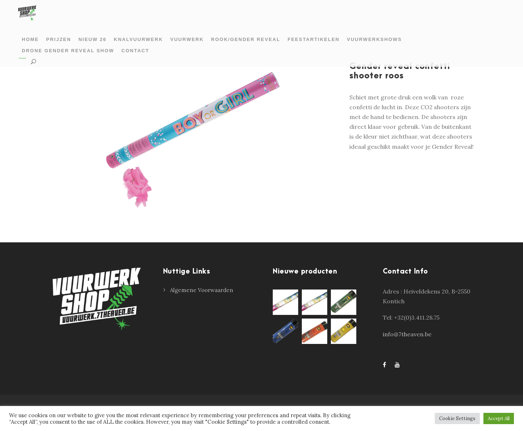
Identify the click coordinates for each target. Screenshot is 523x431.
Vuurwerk (187, 39)
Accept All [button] (499, 418)
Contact (135, 50)
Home (30, 39)
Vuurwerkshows (374, 39)
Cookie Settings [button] (457, 418)
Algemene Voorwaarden (201, 290)
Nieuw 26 (92, 39)
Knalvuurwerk (138, 39)
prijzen (58, 39)
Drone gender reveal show (68, 50)
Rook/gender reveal (245, 39)
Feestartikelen (314, 39)
